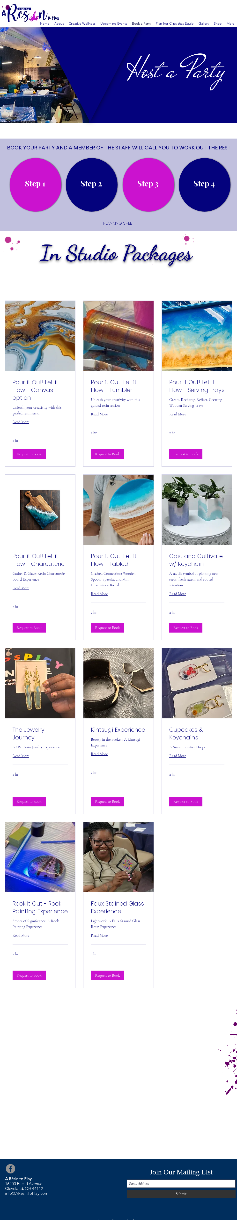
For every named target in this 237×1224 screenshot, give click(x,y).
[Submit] (181, 1194)
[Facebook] (10, 1168)
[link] (40, 390)
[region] (35, 185)
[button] (29, 454)
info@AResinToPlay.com (26, 1193)
